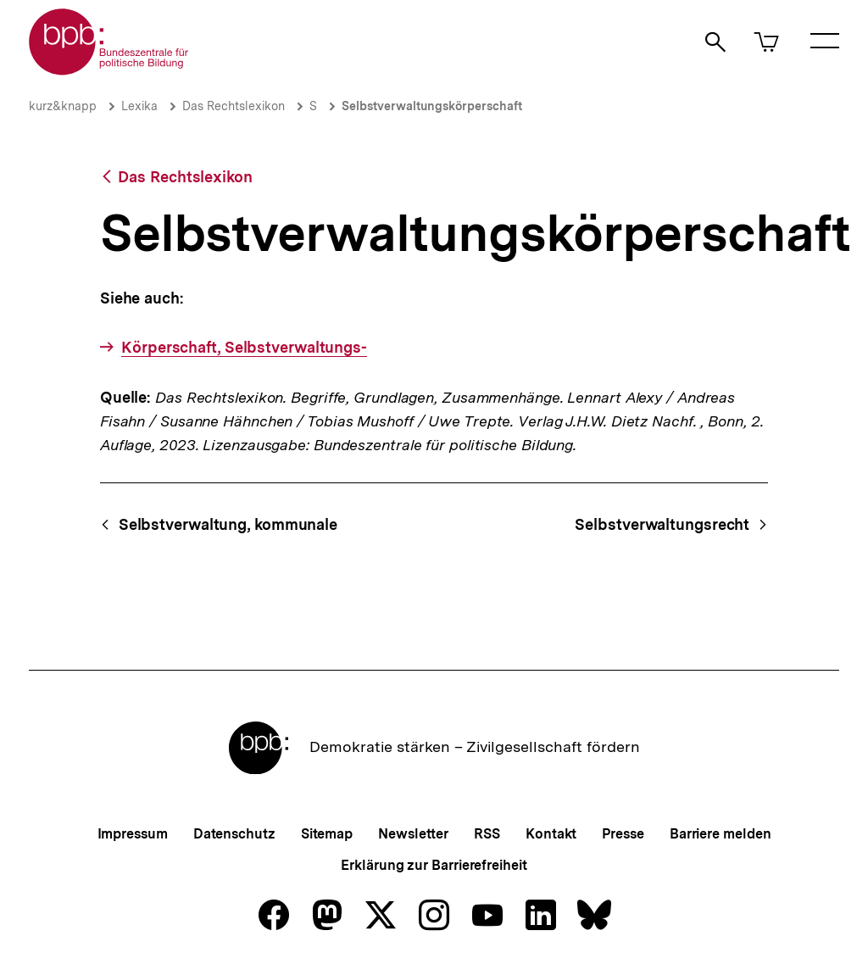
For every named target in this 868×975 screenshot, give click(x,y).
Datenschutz (234, 834)
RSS (487, 834)
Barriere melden (720, 834)
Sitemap (327, 834)
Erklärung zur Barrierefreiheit (433, 865)
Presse (622, 834)
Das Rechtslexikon (233, 106)
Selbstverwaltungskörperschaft (432, 106)
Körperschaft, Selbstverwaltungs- (244, 347)
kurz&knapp (63, 106)
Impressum (132, 834)
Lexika (139, 106)
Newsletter (413, 834)
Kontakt (551, 834)
